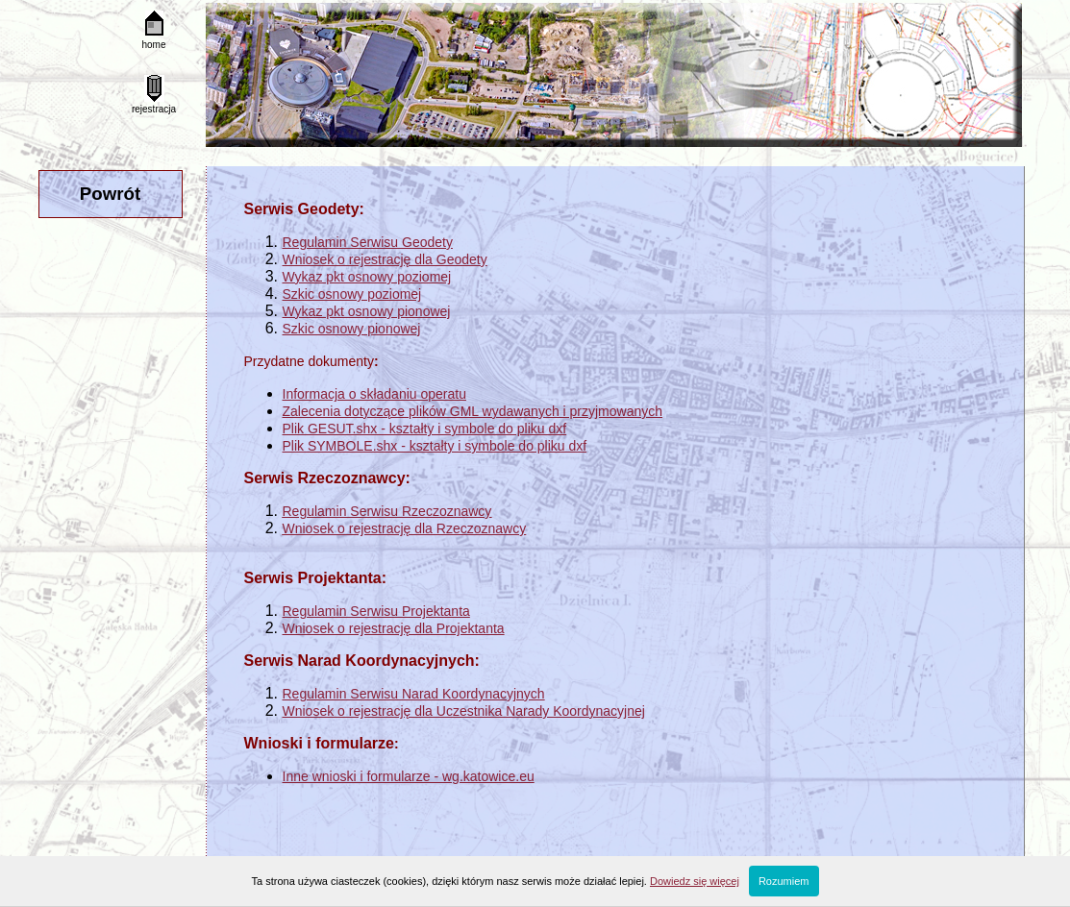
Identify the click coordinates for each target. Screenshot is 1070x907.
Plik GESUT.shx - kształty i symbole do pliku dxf (425, 428)
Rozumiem (784, 881)
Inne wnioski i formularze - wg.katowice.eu (409, 776)
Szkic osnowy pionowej (352, 328)
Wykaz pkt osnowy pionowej (367, 311)
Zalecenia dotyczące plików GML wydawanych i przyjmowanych (473, 411)
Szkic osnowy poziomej (352, 294)
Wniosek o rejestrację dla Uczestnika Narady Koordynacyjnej (464, 711)
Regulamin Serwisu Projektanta (376, 611)
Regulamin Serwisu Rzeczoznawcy (387, 511)
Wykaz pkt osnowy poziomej (367, 276)
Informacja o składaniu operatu (374, 394)
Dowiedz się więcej (694, 881)
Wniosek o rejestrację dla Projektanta (394, 628)
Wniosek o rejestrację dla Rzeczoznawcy (405, 528)
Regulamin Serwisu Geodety (368, 242)
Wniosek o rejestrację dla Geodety (385, 259)
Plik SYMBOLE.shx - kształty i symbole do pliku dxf (435, 446)
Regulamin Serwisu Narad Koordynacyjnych (414, 693)
